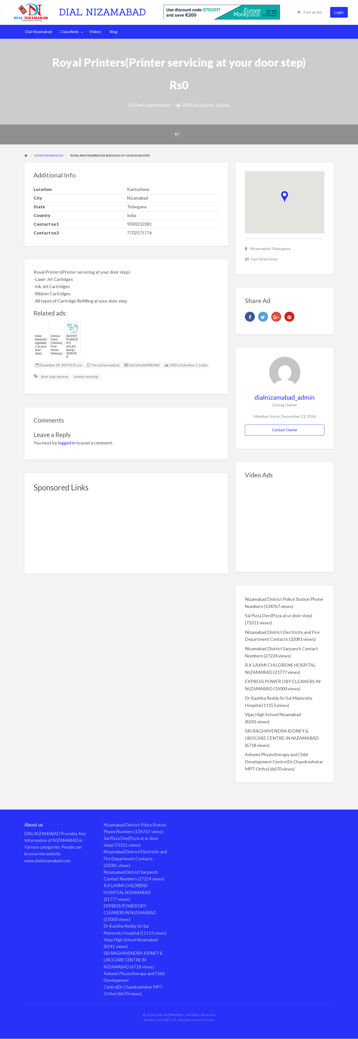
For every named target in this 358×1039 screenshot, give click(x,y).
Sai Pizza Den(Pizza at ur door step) (278, 615)
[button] (284, 196)
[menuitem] (309, 12)
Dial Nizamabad (38, 31)
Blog (114, 31)
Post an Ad (309, 12)
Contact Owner (285, 430)
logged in (67, 442)
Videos (95, 31)
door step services (54, 377)
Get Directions (264, 259)
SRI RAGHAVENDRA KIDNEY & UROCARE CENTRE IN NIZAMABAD (133, 960)
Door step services (152, 105)
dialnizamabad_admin (285, 397)
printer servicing (86, 377)
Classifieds (69, 31)
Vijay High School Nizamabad (273, 714)
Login (339, 12)
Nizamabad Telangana (270, 248)
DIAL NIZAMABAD (102, 12)
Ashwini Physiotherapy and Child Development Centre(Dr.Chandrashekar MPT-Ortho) (284, 762)
